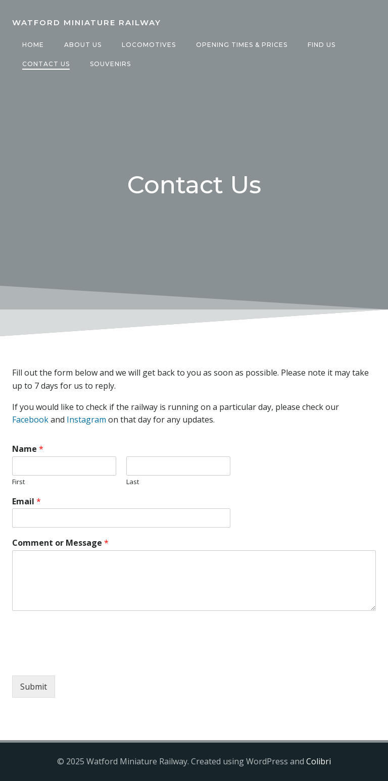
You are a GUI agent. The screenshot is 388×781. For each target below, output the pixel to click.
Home (33, 44)
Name (27, 449)
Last (132, 482)
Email (26, 501)
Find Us (321, 44)
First (18, 482)
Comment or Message (60, 543)
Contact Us (46, 64)
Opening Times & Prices (241, 44)
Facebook (30, 419)
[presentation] (89, 659)
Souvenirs (110, 64)
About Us (83, 44)
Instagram (86, 419)
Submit (33, 686)
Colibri (318, 761)
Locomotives (149, 44)
